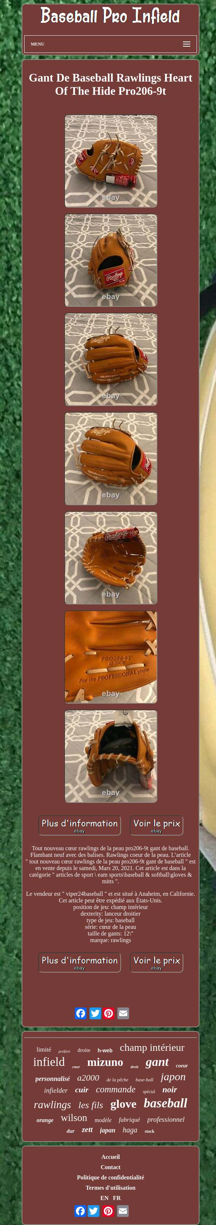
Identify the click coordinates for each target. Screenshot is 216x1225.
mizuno (105, 1062)
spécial (149, 1091)
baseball (165, 1103)
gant (157, 1061)
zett (87, 1129)
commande (115, 1089)
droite (83, 1050)
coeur (182, 1065)
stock (150, 1131)
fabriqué (129, 1119)
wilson (74, 1117)
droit (134, 1066)
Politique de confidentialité (110, 1177)
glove (123, 1103)
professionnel (166, 1119)
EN (104, 1198)
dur (71, 1131)
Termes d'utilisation (111, 1188)
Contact (110, 1167)
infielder (55, 1090)
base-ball (144, 1079)
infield (49, 1061)
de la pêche (117, 1079)
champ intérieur (152, 1047)
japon (173, 1076)
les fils (90, 1105)
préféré (64, 1051)
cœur (76, 1067)
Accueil (110, 1157)
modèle (103, 1120)
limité (44, 1049)
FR (117, 1198)
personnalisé (53, 1078)
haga (130, 1130)
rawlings (52, 1104)
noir (169, 1089)
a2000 (88, 1077)
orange (45, 1120)
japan (108, 1130)
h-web (105, 1050)
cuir (82, 1089)
